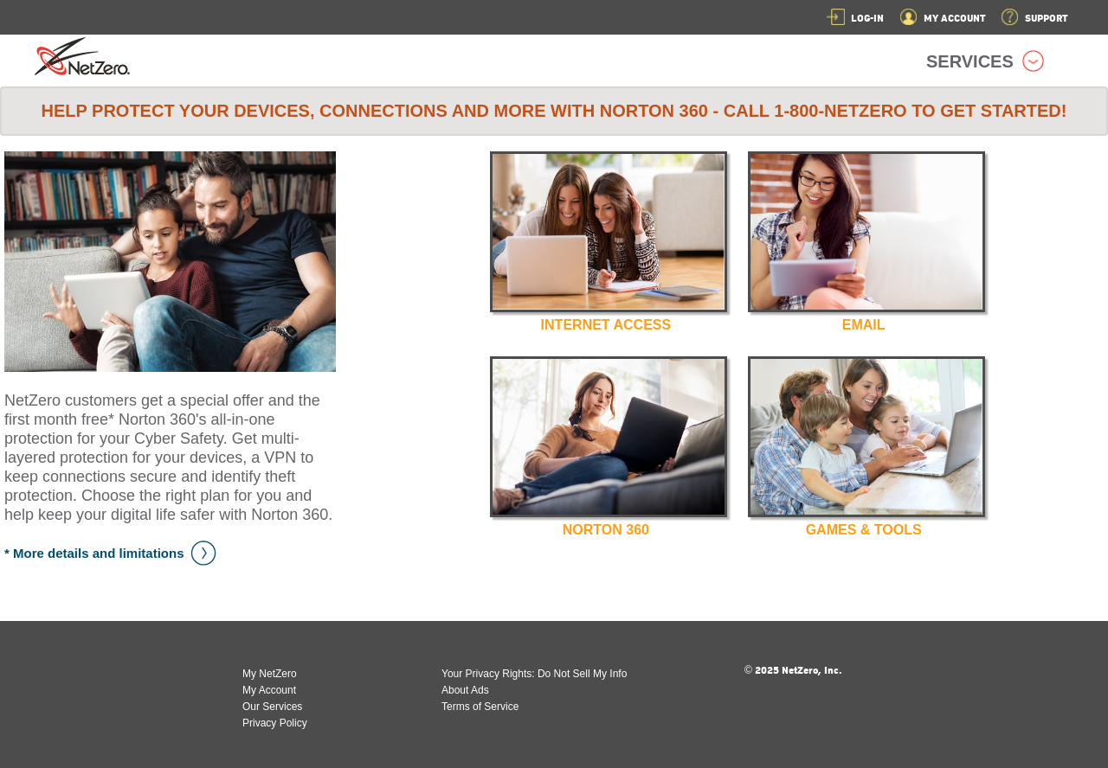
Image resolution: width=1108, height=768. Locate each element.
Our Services (272, 707)
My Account (269, 690)
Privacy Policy (274, 723)
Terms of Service (480, 707)
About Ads (465, 690)
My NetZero (269, 674)
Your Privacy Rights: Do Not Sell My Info (534, 674)
